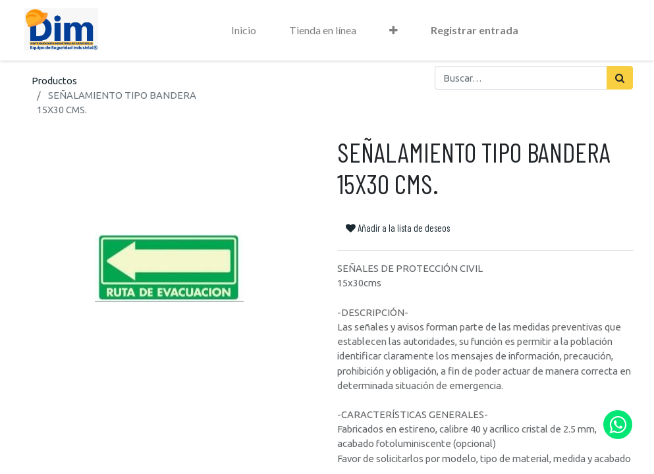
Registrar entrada (474, 30)
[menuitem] (244, 30)
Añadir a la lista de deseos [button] (398, 228)
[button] (393, 30)
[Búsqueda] (620, 78)
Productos (54, 80)
